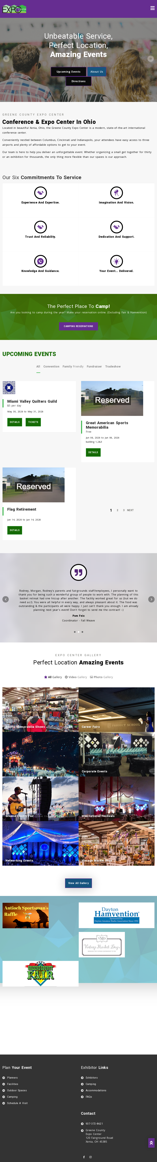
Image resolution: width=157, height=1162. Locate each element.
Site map (85, 1155)
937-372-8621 (94, 1093)
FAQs (89, 1066)
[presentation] (5, 569)
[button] (75, 601)
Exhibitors (92, 1047)
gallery (53, 647)
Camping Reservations (78, 296)
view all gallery (78, 853)
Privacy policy (107, 1155)
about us (97, 71)
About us (67, 1155)
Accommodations (96, 1060)
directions (79, 81)
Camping (12, 1066)
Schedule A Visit (17, 1073)
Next (150, 59)
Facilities (12, 1053)
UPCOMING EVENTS (29, 324)
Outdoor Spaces (17, 1060)
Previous (6, 59)
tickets (33, 392)
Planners (12, 1047)
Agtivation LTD (86, 1148)
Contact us (47, 1155)
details (15, 392)
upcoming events (68, 71)
